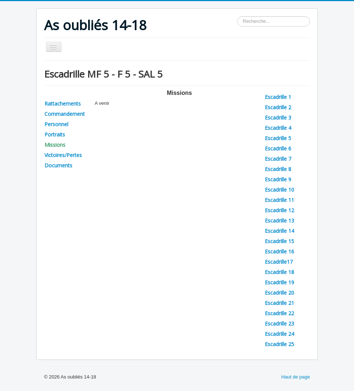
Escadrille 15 (279, 241)
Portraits (54, 134)
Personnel (56, 124)
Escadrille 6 (278, 148)
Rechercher (237, 16)
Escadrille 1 (278, 96)
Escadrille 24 (279, 333)
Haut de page (295, 377)
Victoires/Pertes (63, 155)
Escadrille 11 (279, 199)
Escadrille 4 (278, 127)
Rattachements (62, 103)
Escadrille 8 (278, 169)
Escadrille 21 (279, 302)
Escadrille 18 (279, 272)
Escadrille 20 (279, 292)
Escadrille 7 (278, 158)
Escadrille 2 (278, 107)
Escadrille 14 (279, 230)
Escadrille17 (279, 261)
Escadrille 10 (279, 189)
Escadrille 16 (279, 251)
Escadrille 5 (278, 138)
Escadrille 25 (279, 344)
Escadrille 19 (279, 282)
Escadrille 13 (279, 220)
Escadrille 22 (279, 313)
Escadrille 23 (279, 323)
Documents (58, 165)
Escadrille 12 (279, 210)
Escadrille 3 (278, 117)
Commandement (64, 113)
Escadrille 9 (278, 179)
